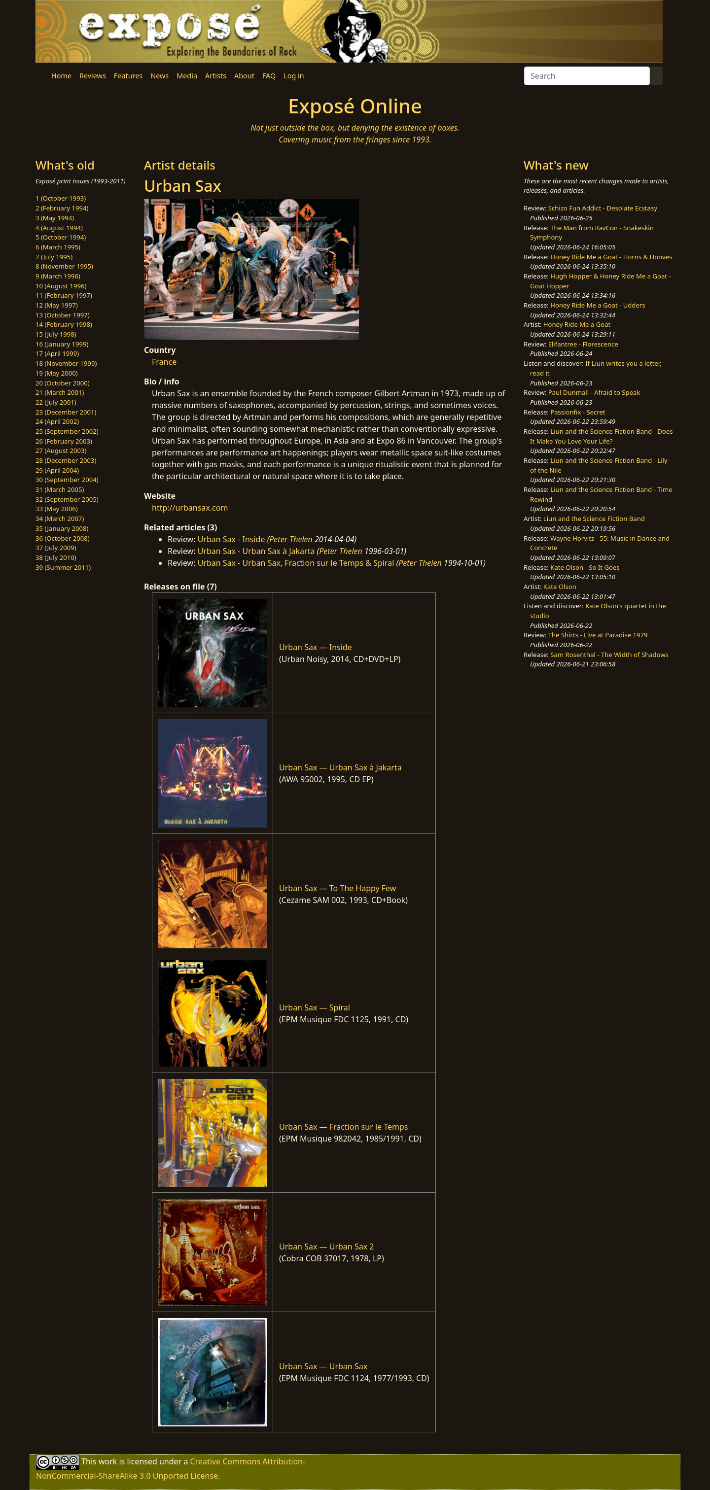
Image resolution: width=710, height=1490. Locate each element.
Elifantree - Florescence (583, 344)
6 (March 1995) (58, 247)
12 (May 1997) (57, 305)
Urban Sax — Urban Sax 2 (326, 1246)
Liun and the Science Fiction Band (594, 518)
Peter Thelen (291, 539)
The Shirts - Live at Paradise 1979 (598, 634)
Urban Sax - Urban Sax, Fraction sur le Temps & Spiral (296, 562)
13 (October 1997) (63, 315)
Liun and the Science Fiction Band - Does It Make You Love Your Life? (601, 436)
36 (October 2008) (63, 538)
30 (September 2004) (67, 479)
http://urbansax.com (190, 507)
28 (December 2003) (66, 460)
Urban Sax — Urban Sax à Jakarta (340, 767)
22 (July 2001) (56, 402)
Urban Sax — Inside (315, 647)
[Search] (587, 76)
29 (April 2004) (57, 470)
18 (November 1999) (66, 363)
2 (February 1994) (62, 208)
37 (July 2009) (56, 547)
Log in (294, 75)
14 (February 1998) (64, 324)
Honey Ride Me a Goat (576, 324)
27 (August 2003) (61, 450)
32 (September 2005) (67, 499)
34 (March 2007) (60, 518)
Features (128, 75)
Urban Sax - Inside (231, 539)
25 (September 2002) (67, 431)
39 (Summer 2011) (63, 567)
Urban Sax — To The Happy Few (337, 888)
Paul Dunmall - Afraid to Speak (594, 392)
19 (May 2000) (57, 373)
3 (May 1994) (55, 217)
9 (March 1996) (58, 276)
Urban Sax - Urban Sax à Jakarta (256, 551)
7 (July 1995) (54, 256)
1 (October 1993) (61, 198)
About (244, 75)
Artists (215, 75)
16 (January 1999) (62, 344)
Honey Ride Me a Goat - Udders (597, 305)
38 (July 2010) (56, 557)
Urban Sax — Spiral (314, 1007)
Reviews (92, 75)
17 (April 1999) (57, 353)
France (164, 361)
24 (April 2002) (57, 421)
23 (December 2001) (66, 412)
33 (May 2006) (57, 508)
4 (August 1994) (59, 227)
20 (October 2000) (63, 383)
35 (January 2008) (62, 528)
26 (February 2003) (64, 441)
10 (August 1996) (61, 285)
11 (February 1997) (64, 295)
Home (61, 75)
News (159, 75)
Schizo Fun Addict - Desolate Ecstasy (602, 208)
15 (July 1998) (56, 334)
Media (187, 75)
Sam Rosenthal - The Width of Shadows (609, 654)
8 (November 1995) (64, 266)
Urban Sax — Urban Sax (323, 1366)
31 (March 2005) (60, 489)
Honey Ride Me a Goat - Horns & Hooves (611, 256)
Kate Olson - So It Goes (584, 567)
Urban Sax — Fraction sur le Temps (343, 1126)
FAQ (269, 75)
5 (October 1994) (61, 237)
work (108, 1461)
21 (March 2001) (60, 392)
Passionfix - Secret (577, 412)
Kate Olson (559, 586)
